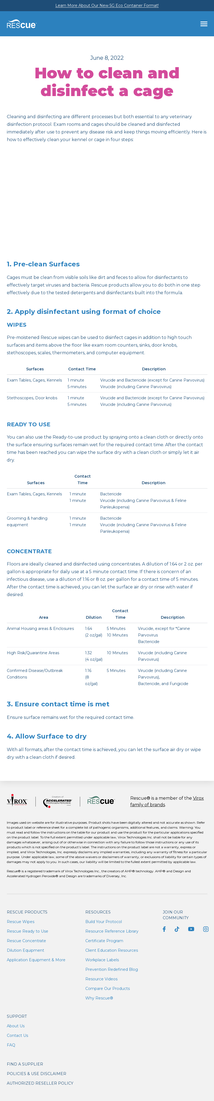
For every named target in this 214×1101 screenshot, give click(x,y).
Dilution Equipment (25, 950)
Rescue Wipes (20, 921)
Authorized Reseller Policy (40, 1083)
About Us (16, 1025)
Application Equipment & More (36, 959)
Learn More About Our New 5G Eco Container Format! (107, 5)
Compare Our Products (107, 988)
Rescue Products (27, 912)
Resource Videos (101, 979)
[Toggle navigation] (203, 24)
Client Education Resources (111, 950)
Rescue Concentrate (26, 940)
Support (17, 1016)
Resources (98, 912)
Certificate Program (104, 940)
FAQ (11, 1045)
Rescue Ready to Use (27, 931)
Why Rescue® (99, 998)
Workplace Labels (102, 959)
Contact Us (17, 1035)
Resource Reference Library (111, 931)
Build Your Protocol (103, 921)
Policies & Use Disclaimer (36, 1073)
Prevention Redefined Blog (111, 969)
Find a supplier (25, 1064)
